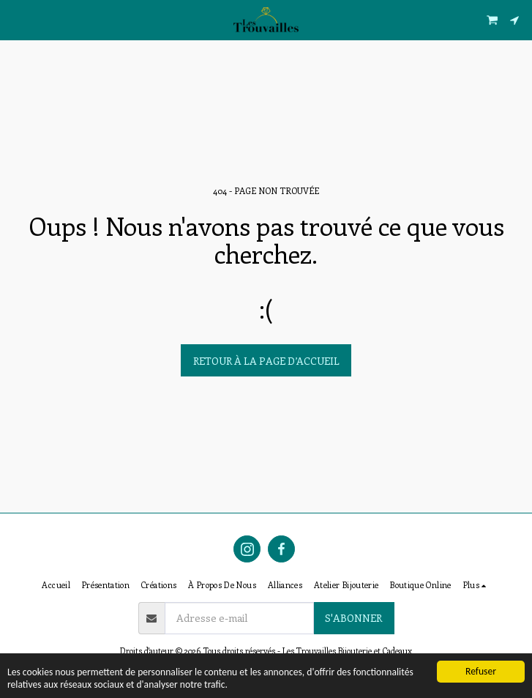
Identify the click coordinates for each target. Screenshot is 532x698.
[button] (16, 19)
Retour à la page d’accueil (266, 361)
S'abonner (353, 618)
